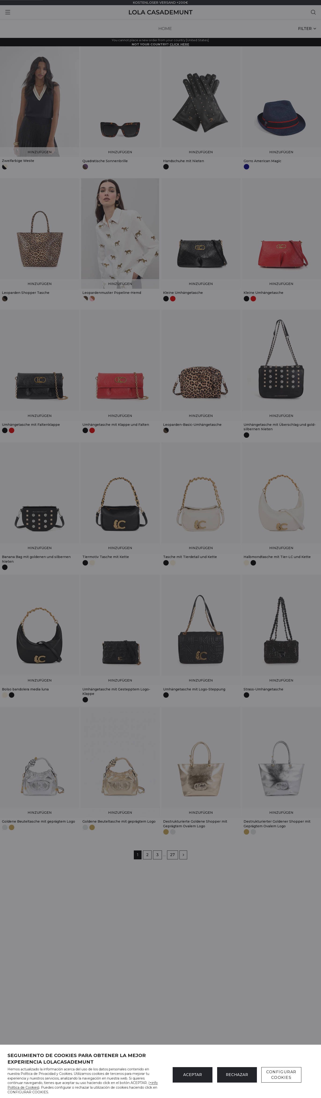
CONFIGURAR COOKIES (281, 1075)
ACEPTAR (192, 1074)
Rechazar (237, 1074)
